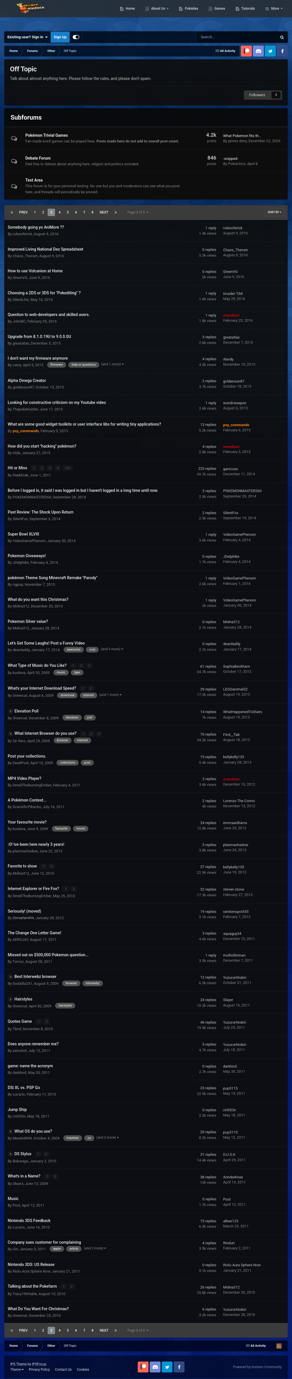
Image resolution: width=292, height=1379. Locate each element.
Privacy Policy (39, 1366)
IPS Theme (18, 1361)
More (275, 14)
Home (160, 14)
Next (104, 212)
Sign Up (60, 37)
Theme (17, 1366)
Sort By (274, 212)
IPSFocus (39, 1361)
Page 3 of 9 (138, 212)
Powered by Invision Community (257, 1363)
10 (68, 468)
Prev (23, 212)
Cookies (83, 1366)
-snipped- (230, 158)
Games (249, 14)
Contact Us (63, 1366)
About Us (188, 14)
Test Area (33, 180)
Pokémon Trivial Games (46, 135)
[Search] (222, 37)
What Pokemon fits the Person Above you (257, 136)
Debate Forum (37, 158)
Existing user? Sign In (27, 37)
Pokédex (221, 14)
